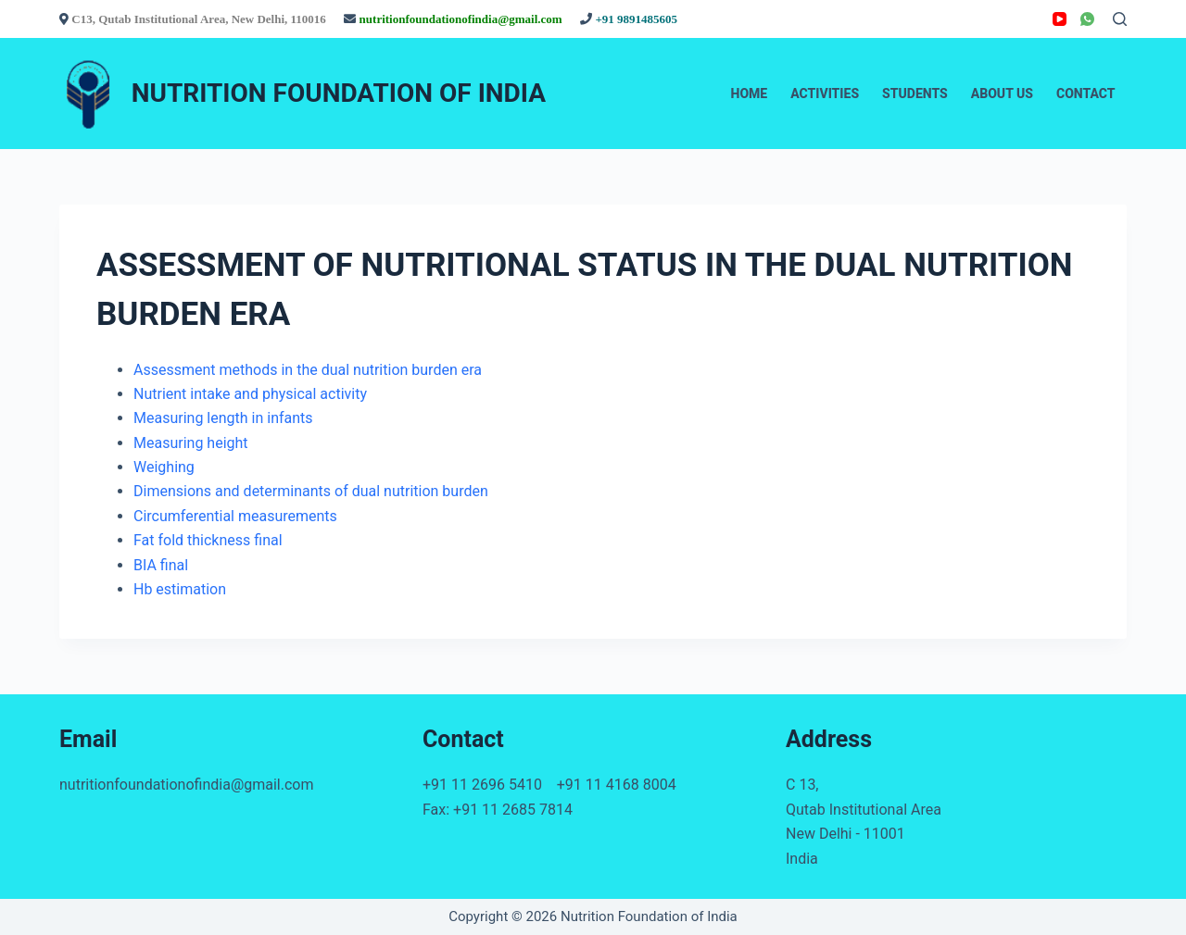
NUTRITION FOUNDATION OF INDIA (339, 93)
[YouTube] (1059, 19)
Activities (824, 93)
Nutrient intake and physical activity (250, 394)
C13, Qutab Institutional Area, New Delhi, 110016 (200, 19)
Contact (1086, 93)
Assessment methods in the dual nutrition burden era (307, 370)
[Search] (1120, 19)
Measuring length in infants (223, 418)
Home (749, 93)
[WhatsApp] (1087, 19)
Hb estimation (179, 589)
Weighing (164, 467)
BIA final (160, 565)
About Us (1002, 93)
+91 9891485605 (636, 19)
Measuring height (190, 443)
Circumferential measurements (235, 516)
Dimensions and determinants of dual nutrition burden (310, 491)
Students (915, 93)
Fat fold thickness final (208, 540)
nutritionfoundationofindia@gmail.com (462, 19)
